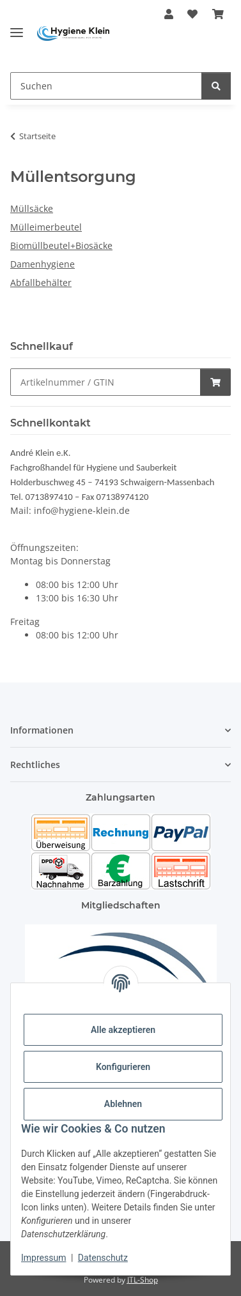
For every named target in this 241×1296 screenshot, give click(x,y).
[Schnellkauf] (105, 382)
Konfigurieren (123, 1067)
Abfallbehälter (41, 282)
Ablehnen (123, 1104)
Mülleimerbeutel (46, 227)
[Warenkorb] (218, 14)
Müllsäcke (31, 208)
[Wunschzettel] (192, 14)
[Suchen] (106, 86)
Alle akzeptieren (123, 1030)
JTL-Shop (142, 1279)
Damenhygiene (42, 264)
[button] (168, 14)
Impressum (43, 1258)
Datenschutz (103, 1258)
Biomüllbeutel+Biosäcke (61, 245)
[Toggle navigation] (16, 27)
